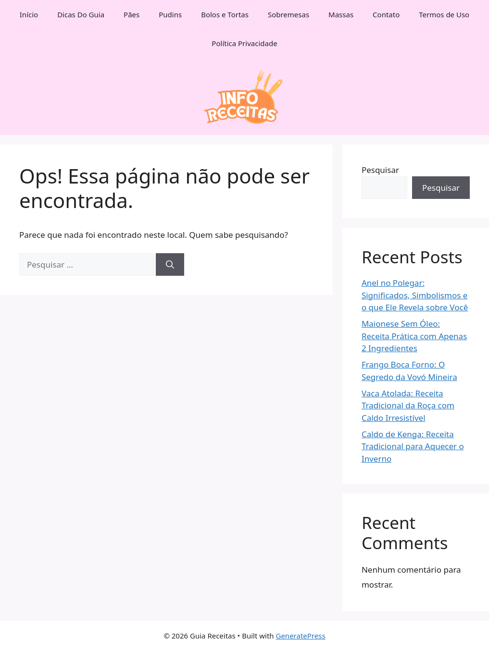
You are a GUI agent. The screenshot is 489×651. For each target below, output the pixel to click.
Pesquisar (380, 169)
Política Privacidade (244, 43)
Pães (131, 14)
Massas (340, 14)
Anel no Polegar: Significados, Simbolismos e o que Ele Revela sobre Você (415, 295)
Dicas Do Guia (80, 14)
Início (29, 14)
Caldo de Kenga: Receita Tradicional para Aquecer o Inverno (413, 446)
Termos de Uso (444, 14)
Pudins (170, 14)
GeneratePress (300, 635)
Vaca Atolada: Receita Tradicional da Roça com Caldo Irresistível (408, 405)
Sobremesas (288, 14)
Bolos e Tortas (225, 14)
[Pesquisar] (170, 264)
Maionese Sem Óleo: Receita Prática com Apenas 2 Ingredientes (414, 336)
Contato (386, 14)
